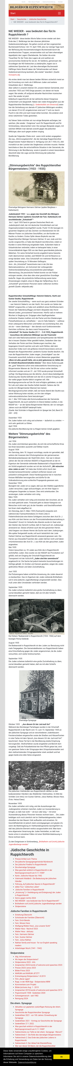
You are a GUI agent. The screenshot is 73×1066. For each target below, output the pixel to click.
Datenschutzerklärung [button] (27, 1062)
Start (12, 13)
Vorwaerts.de (14, 75)
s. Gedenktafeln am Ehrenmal (46, 104)
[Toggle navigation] (59, 13)
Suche (23, 2)
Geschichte (21, 19)
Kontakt (60, 2)
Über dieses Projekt (34, 2)
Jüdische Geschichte (37, 19)
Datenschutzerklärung (49, 2)
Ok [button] (61, 1057)
